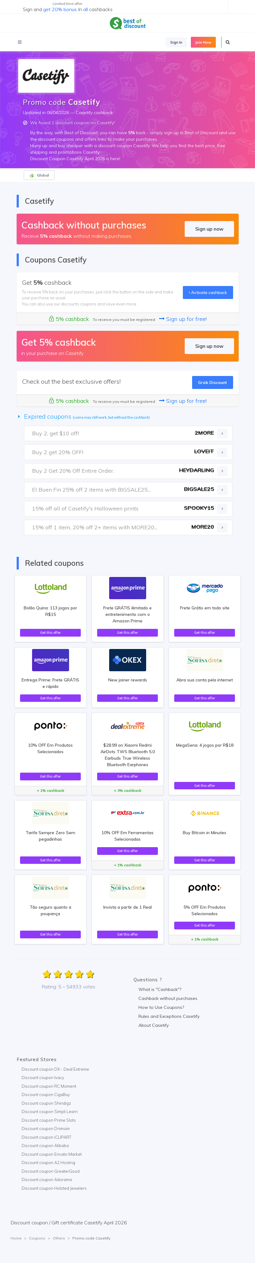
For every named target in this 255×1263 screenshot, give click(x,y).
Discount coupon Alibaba (45, 1145)
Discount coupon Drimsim (46, 1128)
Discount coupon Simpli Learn (50, 1111)
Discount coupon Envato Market (52, 1154)
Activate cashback (208, 292)
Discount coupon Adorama (47, 1179)
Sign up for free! (183, 318)
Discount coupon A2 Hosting (48, 1162)
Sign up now (209, 229)
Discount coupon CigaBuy (46, 1094)
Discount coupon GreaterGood (51, 1171)
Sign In (176, 42)
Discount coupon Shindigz (46, 1103)
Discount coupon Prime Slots (49, 1120)
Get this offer (50, 632)
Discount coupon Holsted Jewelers (54, 1188)
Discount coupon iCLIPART (46, 1137)
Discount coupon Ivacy (43, 1077)
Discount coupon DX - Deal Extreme (55, 1069)
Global (39, 175)
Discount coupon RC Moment (49, 1086)
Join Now (203, 42)
